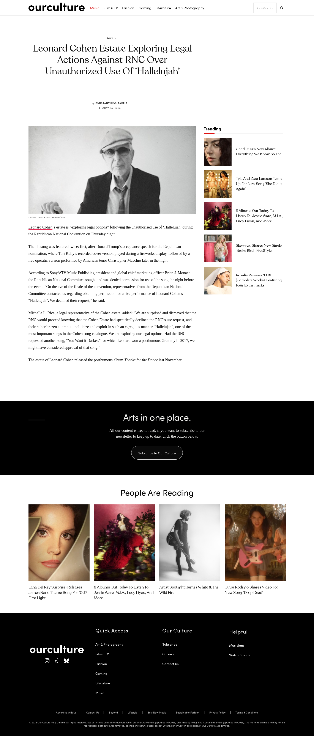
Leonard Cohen (40, 227)
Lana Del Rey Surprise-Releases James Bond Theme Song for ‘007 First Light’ (57, 593)
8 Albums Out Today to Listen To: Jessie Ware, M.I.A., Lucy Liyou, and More (259, 216)
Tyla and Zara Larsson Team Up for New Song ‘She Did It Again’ (259, 184)
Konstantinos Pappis (111, 103)
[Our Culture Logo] (56, 7)
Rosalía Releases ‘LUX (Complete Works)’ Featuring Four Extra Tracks (259, 281)
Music (112, 37)
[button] (282, 8)
